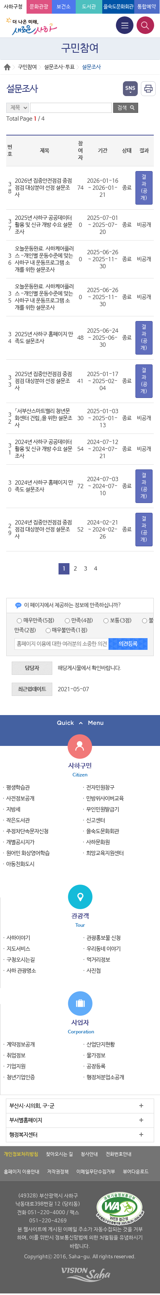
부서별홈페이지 (25, 1120)
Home (7, 67)
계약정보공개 (21, 1045)
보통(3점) (117, 620)
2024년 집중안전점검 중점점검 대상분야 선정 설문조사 (43, 529)
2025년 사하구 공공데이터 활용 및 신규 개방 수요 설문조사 (43, 225)
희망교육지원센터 (105, 853)
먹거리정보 (98, 960)
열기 (130, 88)
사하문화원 (98, 842)
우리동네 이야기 (104, 949)
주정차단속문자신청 (27, 831)
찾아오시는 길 (59, 1154)
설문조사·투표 (59, 67)
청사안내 (89, 1154)
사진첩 (94, 971)
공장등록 (96, 1066)
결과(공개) (144, 187)
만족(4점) (79, 620)
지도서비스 (18, 949)
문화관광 (39, 7)
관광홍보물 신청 (104, 938)
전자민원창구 (100, 788)
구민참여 (27, 67)
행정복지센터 (23, 1135)
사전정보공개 (20, 799)
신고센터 (95, 820)
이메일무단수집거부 (95, 1172)
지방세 (13, 809)
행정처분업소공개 (105, 1077)
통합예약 (146, 7)
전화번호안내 (119, 1154)
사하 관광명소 (21, 971)
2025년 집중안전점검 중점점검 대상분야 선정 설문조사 (43, 381)
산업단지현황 (101, 1045)
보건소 (64, 7)
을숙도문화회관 (118, 7)
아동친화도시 (20, 864)
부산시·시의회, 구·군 (31, 1106)
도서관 (89, 7)
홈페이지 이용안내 (21, 1172)
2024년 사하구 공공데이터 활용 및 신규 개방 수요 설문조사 (43, 449)
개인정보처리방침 (21, 1154)
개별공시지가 (20, 842)
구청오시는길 (21, 960)
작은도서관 (18, 820)
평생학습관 (18, 788)
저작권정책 (58, 1172)
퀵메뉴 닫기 (80, 723)
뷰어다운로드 (136, 1172)
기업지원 (16, 1066)
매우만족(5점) (36, 620)
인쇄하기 (148, 88)
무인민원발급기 (102, 809)
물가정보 (96, 1055)
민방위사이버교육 (105, 799)
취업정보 (16, 1055)
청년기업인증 (21, 1077)
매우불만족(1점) (67, 630)
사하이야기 (18, 938)
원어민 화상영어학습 (28, 853)
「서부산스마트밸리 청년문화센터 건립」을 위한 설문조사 (43, 418)
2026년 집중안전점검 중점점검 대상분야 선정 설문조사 (43, 188)
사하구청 (13, 7)
